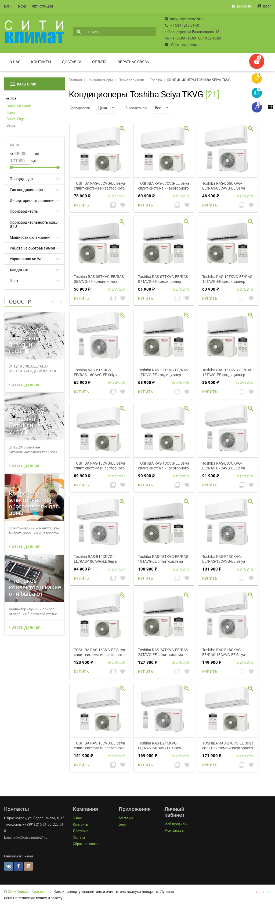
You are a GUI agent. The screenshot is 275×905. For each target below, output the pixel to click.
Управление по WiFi (27, 258)
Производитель (24, 211)
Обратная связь (180, 44)
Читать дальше (24, 384)
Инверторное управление (33, 200)
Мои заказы (174, 830)
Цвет (14, 280)
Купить (81, 205)
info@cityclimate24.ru (184, 18)
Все (161, 107)
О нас (14, 61)
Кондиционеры (100, 79)
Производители (131, 79)
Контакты (41, 61)
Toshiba (10, 98)
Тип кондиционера (26, 189)
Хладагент (19, 269)
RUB (7, 6)
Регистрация (42, 6)
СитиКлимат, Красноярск (30, 891)
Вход (22, 6)
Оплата (99, 61)
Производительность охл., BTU (33, 224)
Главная (75, 79)
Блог (264, 6)
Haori (11, 112)
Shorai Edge (16, 118)
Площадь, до (21, 178)
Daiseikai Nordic (19, 106)
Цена (106, 107)
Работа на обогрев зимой (32, 248)
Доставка (71, 61)
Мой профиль (175, 823)
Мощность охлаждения (31, 237)
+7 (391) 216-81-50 (181, 25)
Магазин (241, 6)
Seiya (11, 125)
